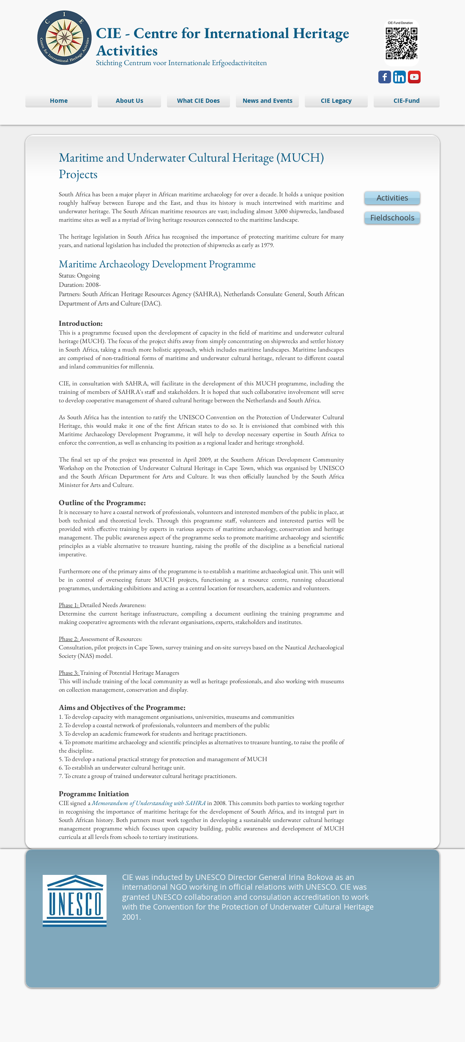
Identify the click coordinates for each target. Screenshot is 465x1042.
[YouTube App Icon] (414, 77)
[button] (405, 100)
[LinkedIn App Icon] (399, 77)
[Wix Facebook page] (384, 77)
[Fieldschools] (392, 218)
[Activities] (392, 198)
